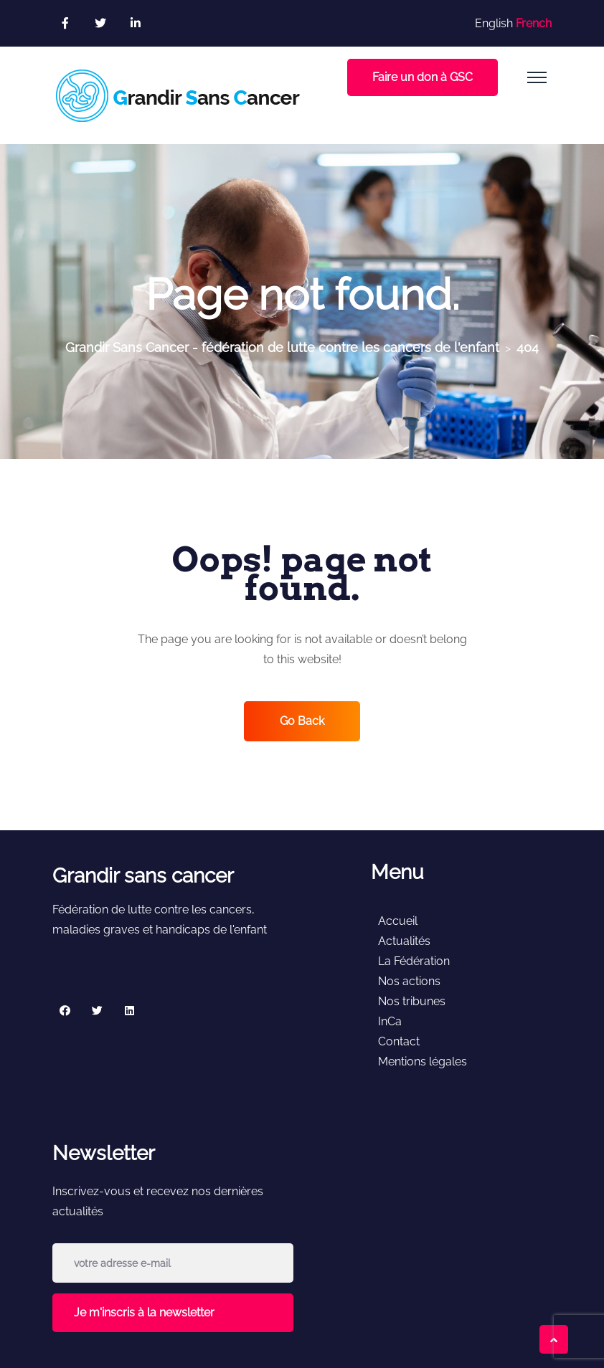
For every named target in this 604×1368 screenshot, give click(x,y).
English (494, 23)
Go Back (302, 721)
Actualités (404, 941)
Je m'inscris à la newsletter (144, 1312)
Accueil (397, 921)
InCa (390, 1021)
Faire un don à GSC (422, 77)
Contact (399, 1041)
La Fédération (414, 961)
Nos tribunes (411, 1001)
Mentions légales (422, 1061)
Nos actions (409, 981)
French (534, 23)
